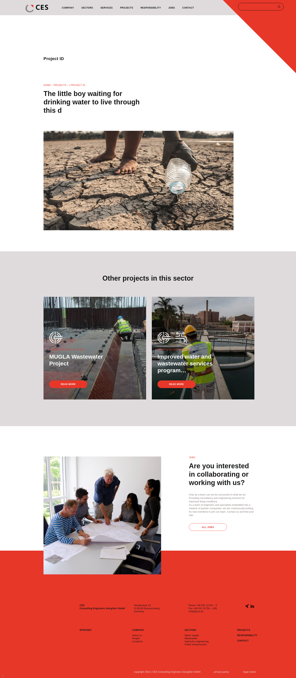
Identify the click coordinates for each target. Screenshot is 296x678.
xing (247, 606)
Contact (188, 7)
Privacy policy (221, 672)
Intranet (86, 630)
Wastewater (191, 638)
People (136, 638)
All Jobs (208, 527)
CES (36, 8)
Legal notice (249, 672)
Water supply (192, 635)
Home (47, 85)
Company (68, 7)
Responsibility (151, 7)
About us (137, 635)
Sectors (87, 7)
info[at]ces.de (195, 611)
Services (107, 7)
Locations (137, 641)
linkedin (252, 606)
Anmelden (3, 675)
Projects (126, 7)
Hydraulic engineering (197, 641)
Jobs (171, 7)
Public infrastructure (196, 644)
